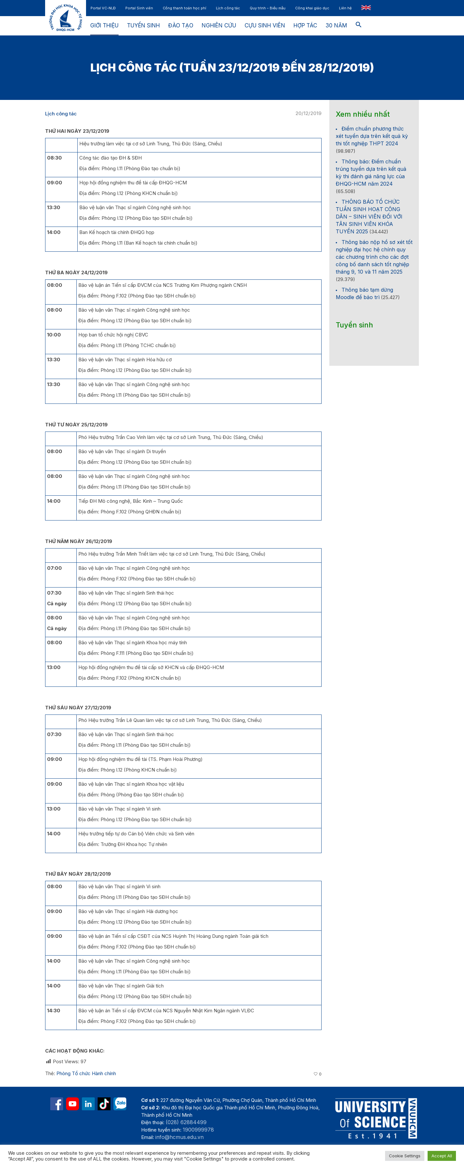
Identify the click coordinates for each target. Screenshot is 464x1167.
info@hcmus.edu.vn (179, 1137)
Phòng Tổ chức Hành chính (86, 1073)
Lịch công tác (61, 114)
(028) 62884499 (186, 1122)
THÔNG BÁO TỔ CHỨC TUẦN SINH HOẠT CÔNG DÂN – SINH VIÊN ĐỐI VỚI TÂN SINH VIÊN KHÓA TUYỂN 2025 (369, 217)
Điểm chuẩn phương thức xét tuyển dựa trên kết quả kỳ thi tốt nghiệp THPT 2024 (372, 136)
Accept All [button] (441, 1155)
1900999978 (198, 1129)
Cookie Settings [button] (404, 1155)
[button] (358, 25)
